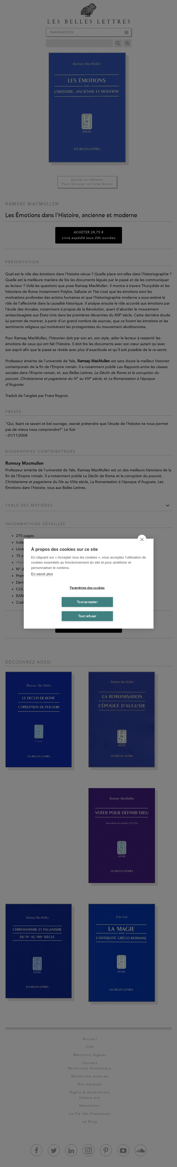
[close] (141, 539)
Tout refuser (87, 616)
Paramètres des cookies (87, 588)
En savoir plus (42, 574)
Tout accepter (87, 602)
